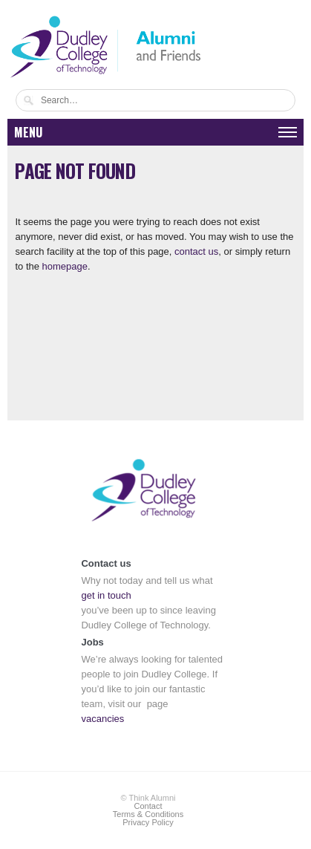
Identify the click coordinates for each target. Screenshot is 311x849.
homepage (65, 266)
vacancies (102, 718)
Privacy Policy (147, 822)
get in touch (106, 595)
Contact (148, 805)
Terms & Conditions (148, 814)
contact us (196, 251)
